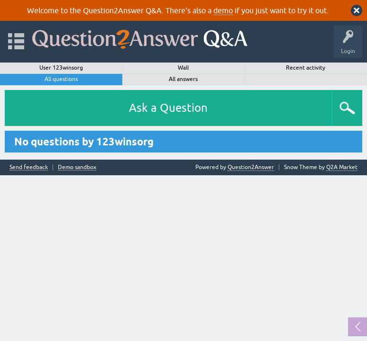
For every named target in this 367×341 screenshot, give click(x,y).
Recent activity (305, 67)
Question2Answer (251, 167)
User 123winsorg (61, 67)
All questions (61, 79)
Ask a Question (168, 107)
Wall (183, 67)
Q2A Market (342, 167)
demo (223, 10)
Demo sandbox (77, 167)
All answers (183, 79)
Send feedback (28, 167)
